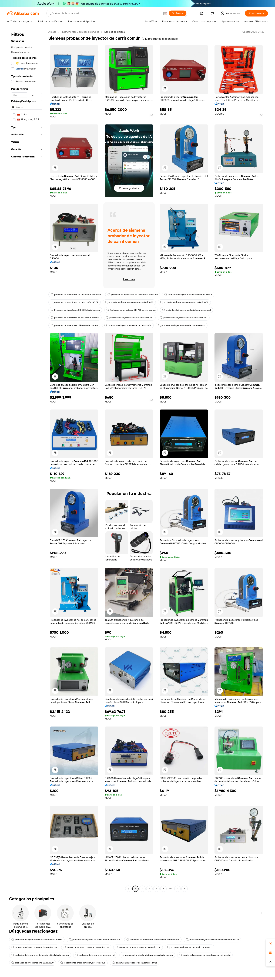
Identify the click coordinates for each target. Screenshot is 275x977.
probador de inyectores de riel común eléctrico (76, 294)
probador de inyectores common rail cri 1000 (129, 302)
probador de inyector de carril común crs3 (34, 947)
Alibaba (52, 31)
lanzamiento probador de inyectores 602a (82, 962)
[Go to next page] (184, 889)
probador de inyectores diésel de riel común (74, 325)
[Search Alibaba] (105, 13)
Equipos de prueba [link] (114, 31)
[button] (165, 13)
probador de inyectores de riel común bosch (181, 325)
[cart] (212, 13)
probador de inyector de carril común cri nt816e (36, 939)
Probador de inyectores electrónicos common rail (152, 939)
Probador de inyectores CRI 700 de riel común (75, 310)
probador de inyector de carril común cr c (138, 947)
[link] (270, 943)
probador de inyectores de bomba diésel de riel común (40, 955)
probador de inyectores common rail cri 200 (129, 317)
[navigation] (26, 460)
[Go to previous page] (128, 889)
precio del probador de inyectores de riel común (147, 955)
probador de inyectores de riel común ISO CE (188, 294)
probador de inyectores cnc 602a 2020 (32, 962)
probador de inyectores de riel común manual (186, 310)
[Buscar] (177, 13)
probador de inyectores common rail (95, 955)
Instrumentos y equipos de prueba (80, 31)
